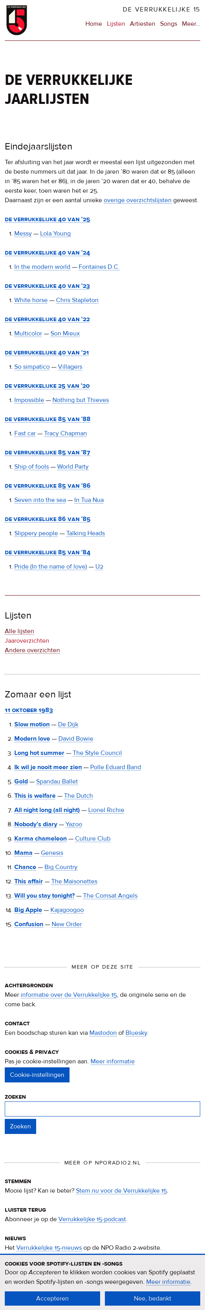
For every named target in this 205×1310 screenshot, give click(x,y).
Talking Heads (85, 533)
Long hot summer (39, 753)
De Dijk (68, 724)
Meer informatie (113, 1061)
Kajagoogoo (67, 910)
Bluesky (136, 1033)
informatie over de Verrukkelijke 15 (69, 995)
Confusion (28, 924)
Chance (25, 867)
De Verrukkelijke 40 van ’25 (47, 219)
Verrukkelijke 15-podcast (92, 1219)
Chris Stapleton (77, 300)
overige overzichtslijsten (138, 200)
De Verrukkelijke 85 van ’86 (48, 486)
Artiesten (142, 24)
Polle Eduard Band (115, 767)
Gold (21, 781)
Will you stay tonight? (44, 896)
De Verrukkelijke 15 (161, 9)
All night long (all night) (47, 810)
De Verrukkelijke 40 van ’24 (47, 253)
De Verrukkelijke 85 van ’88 (48, 419)
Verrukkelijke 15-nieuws (49, 1248)
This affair (28, 881)
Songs (168, 24)
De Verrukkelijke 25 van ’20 (47, 386)
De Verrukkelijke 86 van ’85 (48, 519)
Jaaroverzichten (27, 641)
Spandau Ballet (57, 781)
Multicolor (28, 333)
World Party (73, 467)
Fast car (25, 433)
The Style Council (97, 753)
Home (93, 24)
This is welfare (35, 796)
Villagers (70, 367)
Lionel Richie (106, 810)
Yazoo (74, 824)
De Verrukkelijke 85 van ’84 (48, 552)
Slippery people (36, 533)
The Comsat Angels (110, 896)
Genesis (52, 853)
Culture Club (92, 839)
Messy (23, 233)
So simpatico (32, 367)
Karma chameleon (40, 839)
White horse (31, 300)
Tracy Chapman (65, 433)
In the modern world (42, 267)
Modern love (32, 739)
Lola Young (55, 233)
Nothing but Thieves (80, 400)
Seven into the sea (40, 500)
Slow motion (32, 724)
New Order (67, 924)
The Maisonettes (74, 881)
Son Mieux (65, 333)
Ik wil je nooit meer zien (48, 767)
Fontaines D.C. (99, 267)
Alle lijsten (19, 631)
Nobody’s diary (35, 824)
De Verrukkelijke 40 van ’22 (47, 319)
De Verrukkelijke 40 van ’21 (47, 352)
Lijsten (116, 24)
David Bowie (75, 739)
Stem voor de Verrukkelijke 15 (121, 1191)
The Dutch (78, 796)
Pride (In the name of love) (50, 567)
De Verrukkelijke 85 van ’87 (47, 452)
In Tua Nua (89, 500)
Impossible (29, 400)
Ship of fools (31, 467)
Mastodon (103, 1033)
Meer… (191, 24)
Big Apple (28, 910)
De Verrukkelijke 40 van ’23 (47, 286)
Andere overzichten (32, 650)
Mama (23, 853)
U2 (99, 567)
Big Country (60, 867)
